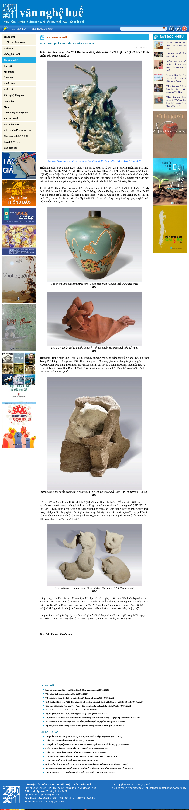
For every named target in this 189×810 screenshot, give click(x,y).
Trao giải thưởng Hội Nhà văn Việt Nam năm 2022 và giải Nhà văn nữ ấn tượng (81, 744)
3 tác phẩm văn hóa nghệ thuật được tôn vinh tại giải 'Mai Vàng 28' (75, 756)
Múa (6, 106)
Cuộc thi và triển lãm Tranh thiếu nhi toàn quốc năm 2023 (71, 748)
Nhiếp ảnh (9, 83)
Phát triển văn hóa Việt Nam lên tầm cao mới (65, 710)
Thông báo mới (12, 54)
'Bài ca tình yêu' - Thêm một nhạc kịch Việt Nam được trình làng (74, 772)
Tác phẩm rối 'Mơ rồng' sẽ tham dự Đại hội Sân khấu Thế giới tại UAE (78, 736)
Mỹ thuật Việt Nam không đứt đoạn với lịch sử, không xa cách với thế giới (78, 725)
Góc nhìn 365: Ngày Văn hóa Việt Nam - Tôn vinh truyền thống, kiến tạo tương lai (82, 706)
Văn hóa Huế (11, 118)
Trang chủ (9, 36)
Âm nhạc (8, 77)
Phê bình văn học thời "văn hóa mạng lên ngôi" (176, 45)
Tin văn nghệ (11, 60)
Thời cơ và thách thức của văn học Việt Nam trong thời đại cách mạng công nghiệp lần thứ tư (87, 718)
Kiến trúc (9, 89)
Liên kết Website (13, 141)
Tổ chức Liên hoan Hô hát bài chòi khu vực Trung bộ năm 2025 (73, 698)
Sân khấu (9, 101)
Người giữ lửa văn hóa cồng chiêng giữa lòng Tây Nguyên (71, 714)
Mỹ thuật (9, 71)
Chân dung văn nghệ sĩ (16, 112)
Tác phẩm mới (11, 124)
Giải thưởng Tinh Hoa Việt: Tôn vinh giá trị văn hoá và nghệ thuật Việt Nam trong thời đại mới (88, 702)
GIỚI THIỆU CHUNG (15, 42)
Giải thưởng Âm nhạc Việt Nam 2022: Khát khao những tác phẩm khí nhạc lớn (81, 764)
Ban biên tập (19, 29)
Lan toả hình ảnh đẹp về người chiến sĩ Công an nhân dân (71, 690)
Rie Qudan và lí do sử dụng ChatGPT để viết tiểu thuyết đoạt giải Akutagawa (80, 721)
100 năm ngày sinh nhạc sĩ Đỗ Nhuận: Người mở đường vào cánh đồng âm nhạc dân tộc (85, 768)
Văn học (8, 65)
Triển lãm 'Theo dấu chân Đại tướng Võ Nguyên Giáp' (69, 752)
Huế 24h (8, 48)
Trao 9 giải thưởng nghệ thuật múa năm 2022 (65, 760)
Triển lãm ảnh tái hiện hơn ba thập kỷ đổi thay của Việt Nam (176, 89)
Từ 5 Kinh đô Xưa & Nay (17, 130)
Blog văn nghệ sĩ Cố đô (16, 136)
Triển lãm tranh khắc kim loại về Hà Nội (63, 740)
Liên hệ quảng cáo (42, 29)
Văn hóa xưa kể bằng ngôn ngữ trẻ (61, 694)
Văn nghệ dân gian (14, 95)
